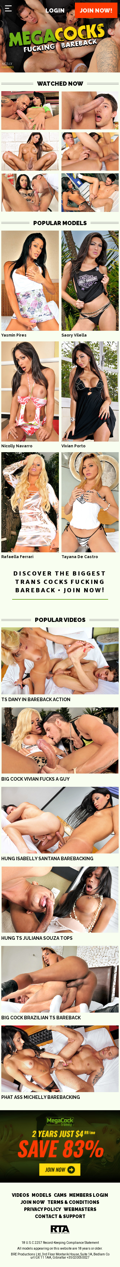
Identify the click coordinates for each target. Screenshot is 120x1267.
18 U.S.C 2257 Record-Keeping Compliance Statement (60, 1242)
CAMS (60, 1195)
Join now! (96, 10)
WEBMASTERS (80, 1209)
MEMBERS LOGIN (88, 1195)
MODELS (41, 1195)
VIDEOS (20, 1195)
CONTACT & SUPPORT (60, 1216)
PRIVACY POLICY (42, 1209)
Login (55, 10)
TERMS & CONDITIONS (73, 1202)
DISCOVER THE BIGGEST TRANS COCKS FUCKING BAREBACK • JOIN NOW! (59, 582)
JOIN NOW (33, 1202)
